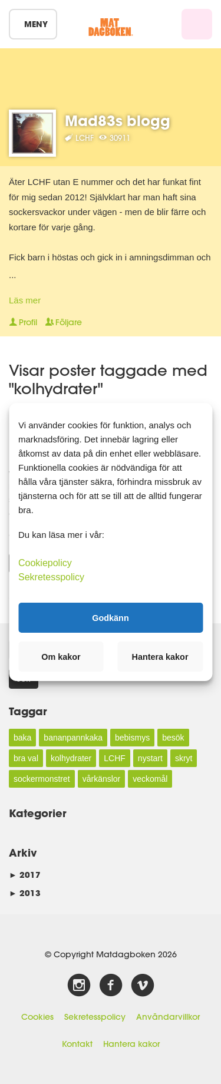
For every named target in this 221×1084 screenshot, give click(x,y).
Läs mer (25, 300)
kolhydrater (71, 758)
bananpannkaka (73, 737)
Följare (63, 322)
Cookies (37, 1017)
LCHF (115, 758)
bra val (26, 758)
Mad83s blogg (117, 120)
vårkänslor (102, 779)
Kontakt (77, 1044)
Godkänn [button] (110, 617)
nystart (150, 758)
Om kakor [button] (60, 657)
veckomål (150, 779)
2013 (25, 892)
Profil (23, 322)
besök (173, 737)
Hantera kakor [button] (160, 657)
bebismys (132, 737)
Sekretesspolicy (95, 1017)
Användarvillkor (168, 1017)
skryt (184, 758)
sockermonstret (42, 779)
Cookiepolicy (45, 563)
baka (22, 737)
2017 (25, 874)
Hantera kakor (131, 1044)
